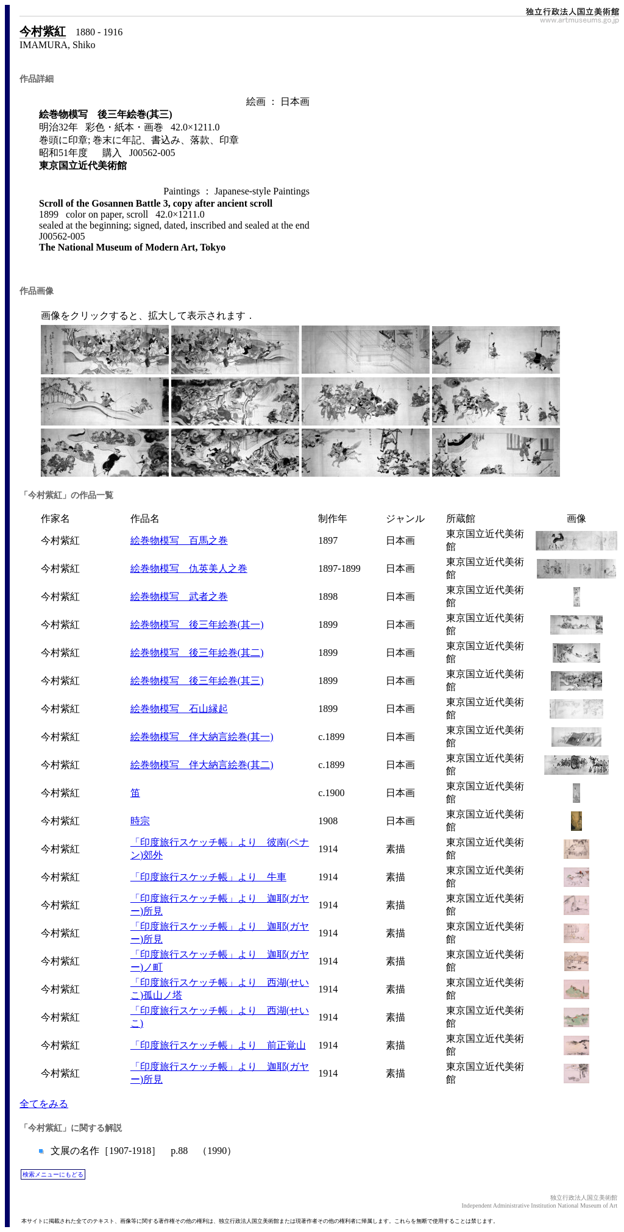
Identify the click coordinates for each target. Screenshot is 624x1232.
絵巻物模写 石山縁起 (179, 708)
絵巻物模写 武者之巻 (179, 596)
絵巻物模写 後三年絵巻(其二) (197, 652)
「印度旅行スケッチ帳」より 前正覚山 (218, 1045)
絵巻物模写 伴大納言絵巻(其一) (202, 737)
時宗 (140, 821)
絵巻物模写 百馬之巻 (179, 540)
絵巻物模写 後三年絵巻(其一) (197, 624)
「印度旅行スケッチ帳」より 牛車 (208, 877)
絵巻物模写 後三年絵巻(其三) (197, 680)
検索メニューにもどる (53, 1174)
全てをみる (44, 1103)
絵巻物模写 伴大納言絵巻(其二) (202, 765)
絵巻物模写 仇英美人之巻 (188, 568)
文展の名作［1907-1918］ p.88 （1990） (142, 1150)
